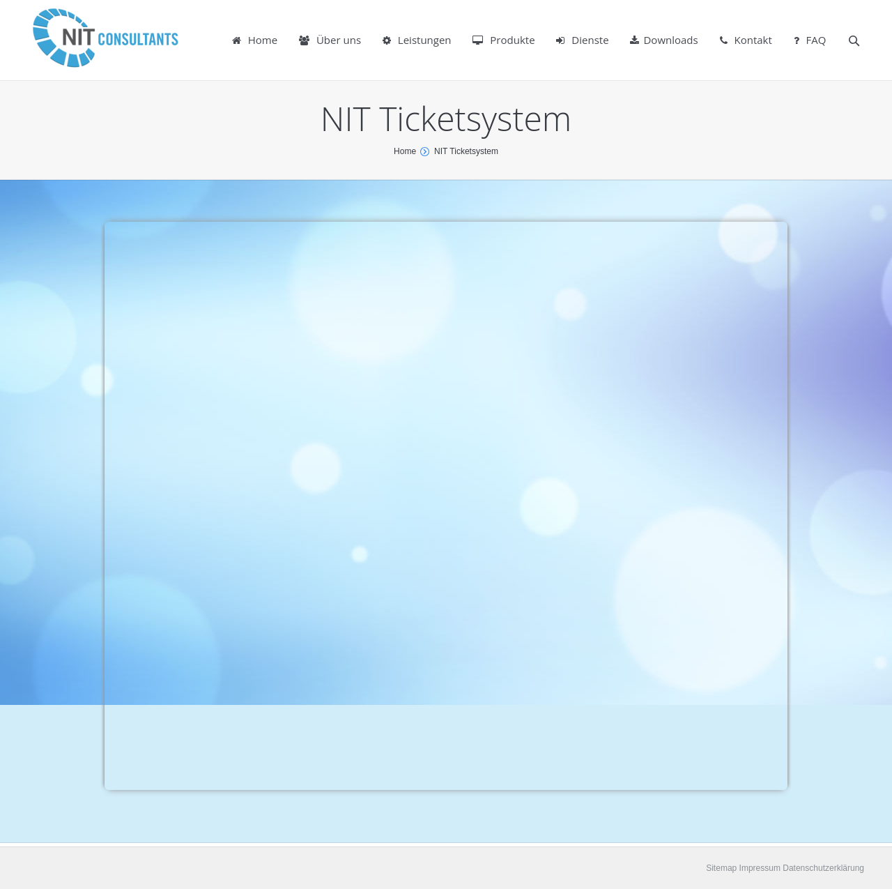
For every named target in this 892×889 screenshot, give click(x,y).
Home (405, 151)
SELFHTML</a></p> (446, 506)
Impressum (758, 868)
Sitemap (721, 868)
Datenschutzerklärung (822, 868)
